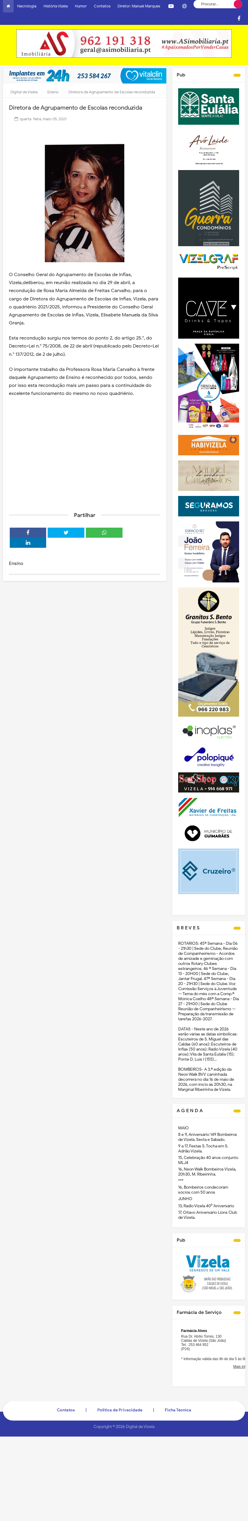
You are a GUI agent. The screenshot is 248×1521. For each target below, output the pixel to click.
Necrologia (26, 6)
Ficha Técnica (178, 1410)
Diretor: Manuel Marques (138, 6)
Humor (81, 6)
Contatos (102, 6)
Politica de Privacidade (119, 1410)
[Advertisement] (84, 461)
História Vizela (56, 6)
